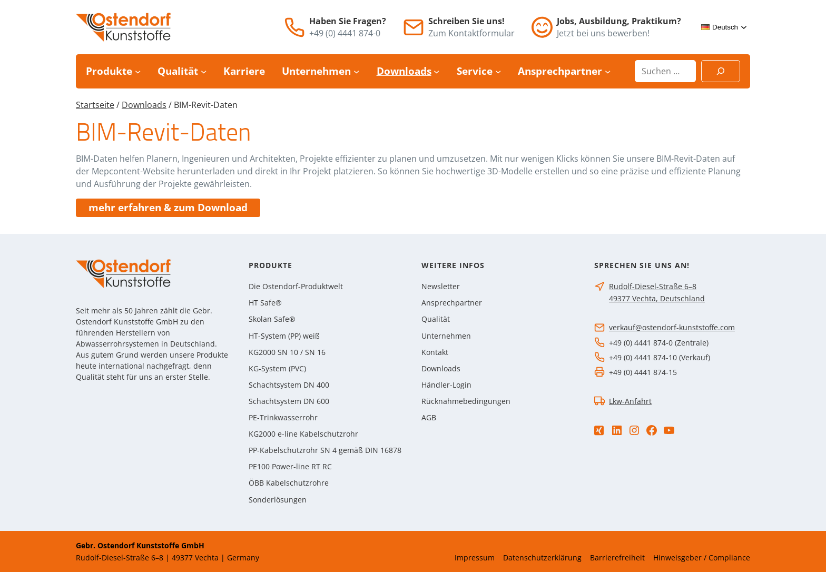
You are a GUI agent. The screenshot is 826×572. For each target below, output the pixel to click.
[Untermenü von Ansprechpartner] (608, 71)
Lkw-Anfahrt (630, 401)
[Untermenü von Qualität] (203, 71)
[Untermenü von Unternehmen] (356, 71)
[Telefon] (294, 27)
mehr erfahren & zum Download (168, 207)
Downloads (144, 105)
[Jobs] (542, 27)
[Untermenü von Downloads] (436, 71)
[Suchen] (720, 71)
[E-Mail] (413, 27)
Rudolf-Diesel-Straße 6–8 (652, 286)
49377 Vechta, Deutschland (657, 298)
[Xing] (599, 430)
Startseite (95, 105)
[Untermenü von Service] (498, 71)
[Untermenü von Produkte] (138, 71)
